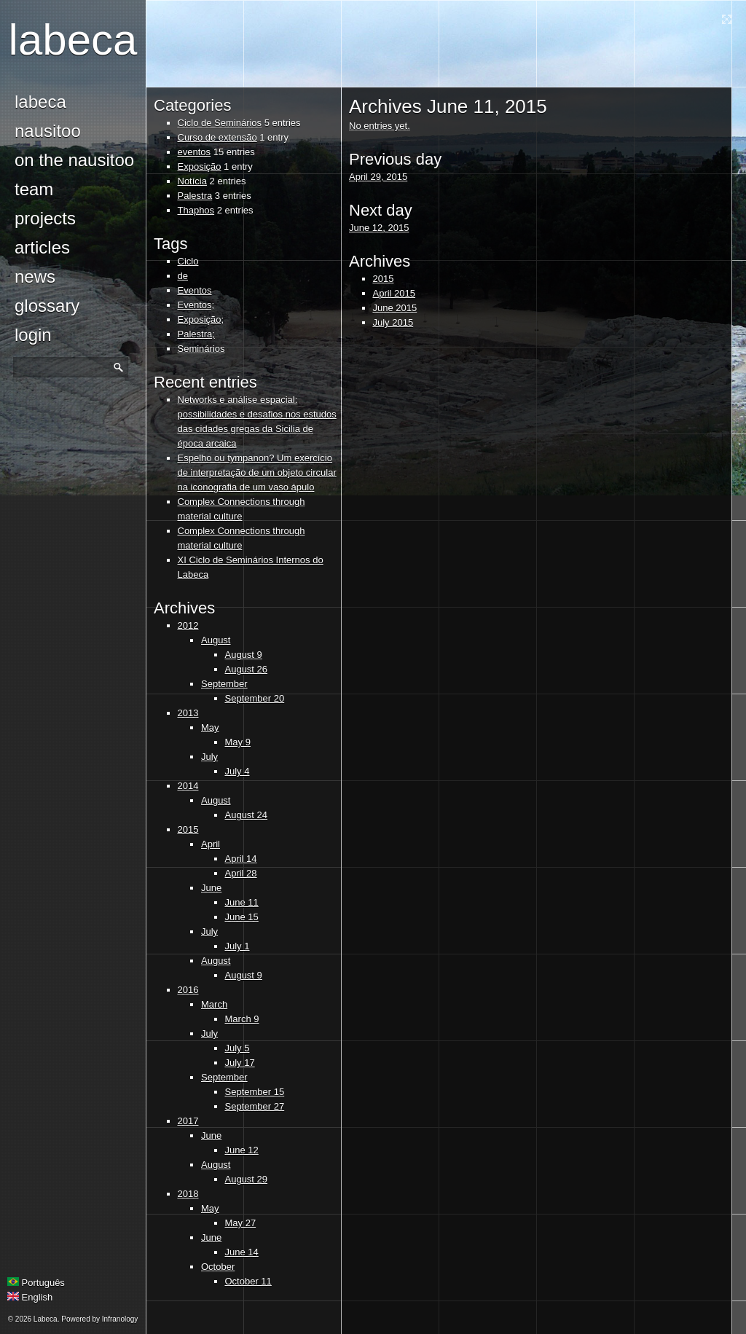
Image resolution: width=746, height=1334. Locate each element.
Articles (42, 247)
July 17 (240, 1062)
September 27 (255, 1106)
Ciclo (188, 261)
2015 (188, 829)
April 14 (241, 858)
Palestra (195, 195)
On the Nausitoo (74, 160)
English (29, 1297)
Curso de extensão (217, 137)
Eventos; (196, 304)
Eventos (195, 290)
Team (34, 189)
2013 (188, 712)
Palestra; (196, 334)
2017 (188, 1120)
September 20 (255, 698)
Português (36, 1282)
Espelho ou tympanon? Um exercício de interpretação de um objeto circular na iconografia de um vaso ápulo (257, 472)
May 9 (238, 742)
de (183, 275)
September (224, 683)
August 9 (243, 654)
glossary (47, 305)
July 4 (237, 771)
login (33, 335)
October (218, 1266)
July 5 (237, 1048)
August (215, 640)
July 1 (237, 946)
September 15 (255, 1091)
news (35, 276)
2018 (188, 1193)
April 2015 (394, 293)
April (210, 844)
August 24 (246, 814)
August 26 (246, 669)
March (214, 1004)
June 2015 (395, 307)
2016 (188, 989)
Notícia (192, 181)
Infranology (120, 1319)
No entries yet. (379, 125)
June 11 (242, 902)
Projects (45, 218)
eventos (194, 151)
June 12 (242, 1150)
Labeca (73, 39)
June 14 (242, 1252)
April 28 (241, 873)
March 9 (242, 1018)
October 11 (248, 1281)
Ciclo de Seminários (220, 122)
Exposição (199, 166)
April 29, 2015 (378, 176)
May (210, 727)
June (211, 887)
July (209, 756)
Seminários (201, 348)
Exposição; (201, 319)
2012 (188, 625)
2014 (188, 785)
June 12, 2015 (379, 227)
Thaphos (196, 210)
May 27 (240, 1222)
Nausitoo (48, 131)
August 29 (246, 1179)
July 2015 (393, 322)
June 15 (242, 916)
